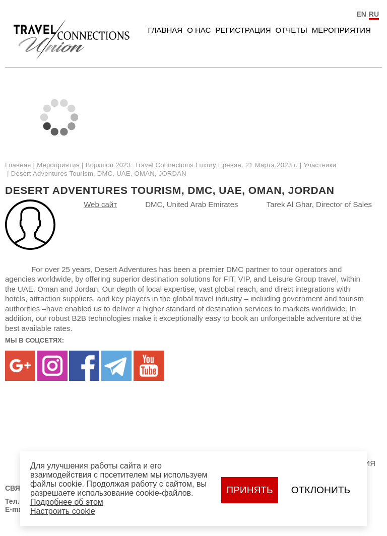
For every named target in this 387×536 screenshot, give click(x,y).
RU (374, 14)
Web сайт (100, 204)
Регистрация (243, 30)
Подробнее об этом (66, 502)
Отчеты (291, 30)
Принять (249, 490)
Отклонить (320, 490)
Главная (165, 30)
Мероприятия (341, 30)
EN (361, 14)
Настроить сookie (62, 511)
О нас (199, 30)
